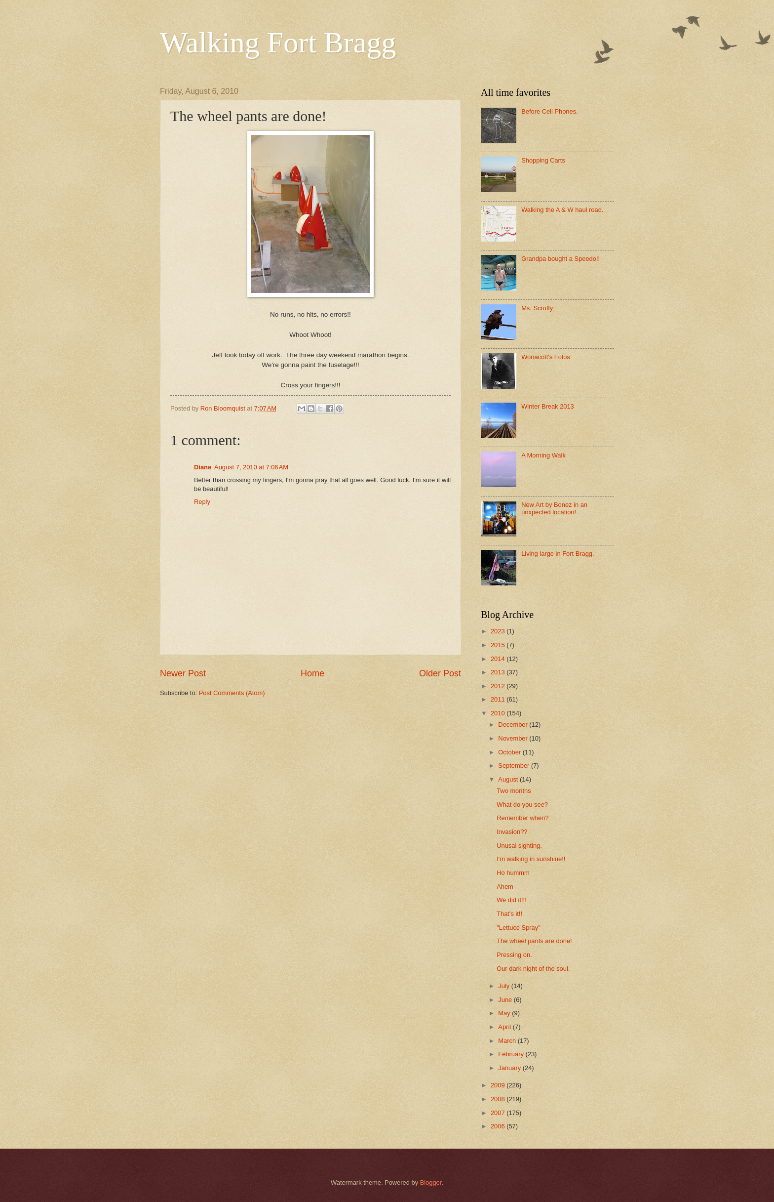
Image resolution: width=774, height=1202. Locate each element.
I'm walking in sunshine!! (531, 859)
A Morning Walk (543, 455)
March (507, 1040)
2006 (498, 1126)
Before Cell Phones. (549, 111)
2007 (498, 1113)
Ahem (505, 886)
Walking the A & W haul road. (562, 209)
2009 (498, 1085)
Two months (514, 790)
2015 (498, 645)
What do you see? (522, 804)
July (504, 986)
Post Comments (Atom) (232, 693)
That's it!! (509, 913)
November (513, 738)
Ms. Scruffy (537, 308)
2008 (498, 1099)
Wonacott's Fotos (545, 357)
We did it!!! (512, 900)
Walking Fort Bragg (278, 42)
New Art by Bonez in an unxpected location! (554, 508)
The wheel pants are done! (534, 941)
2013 (498, 672)
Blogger (431, 1182)
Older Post (440, 673)
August (509, 779)
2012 (498, 686)
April (505, 1027)
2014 (498, 659)
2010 (498, 713)
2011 (498, 699)
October (510, 752)
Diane (202, 467)
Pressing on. (514, 954)
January (510, 1068)
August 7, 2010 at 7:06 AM (251, 467)
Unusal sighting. (519, 845)
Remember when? (522, 818)
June (506, 999)
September (514, 765)
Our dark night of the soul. (533, 968)
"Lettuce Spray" (519, 927)
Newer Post (183, 673)
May (505, 1013)
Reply (202, 501)
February (511, 1054)
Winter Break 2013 (547, 406)
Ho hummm (513, 872)
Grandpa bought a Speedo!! (560, 258)
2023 (498, 631)
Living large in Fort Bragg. (557, 553)
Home (312, 673)
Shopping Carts (543, 160)
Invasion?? (512, 831)
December (513, 724)
